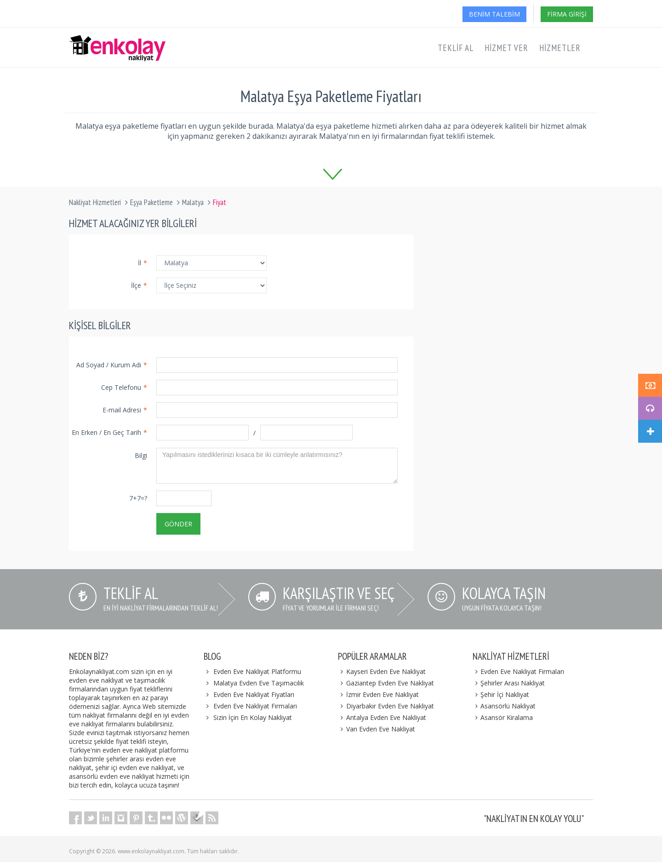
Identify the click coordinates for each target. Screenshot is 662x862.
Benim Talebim (494, 14)
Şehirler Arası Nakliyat (509, 683)
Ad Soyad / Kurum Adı (111, 364)
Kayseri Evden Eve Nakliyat (382, 671)
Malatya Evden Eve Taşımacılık (258, 683)
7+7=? (138, 498)
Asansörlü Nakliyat (504, 706)
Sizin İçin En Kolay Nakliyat (252, 717)
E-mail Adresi (125, 409)
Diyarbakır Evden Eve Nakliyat (386, 706)
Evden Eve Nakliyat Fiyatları (253, 694)
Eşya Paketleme (151, 202)
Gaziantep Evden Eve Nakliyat (386, 683)
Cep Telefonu (124, 387)
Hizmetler (560, 47)
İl (142, 262)
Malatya (193, 202)
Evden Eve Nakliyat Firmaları (255, 706)
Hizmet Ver (506, 47)
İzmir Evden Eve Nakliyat (378, 694)
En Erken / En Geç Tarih (109, 432)
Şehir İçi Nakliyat (501, 694)
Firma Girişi (567, 14)
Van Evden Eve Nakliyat (376, 729)
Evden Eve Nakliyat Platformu (257, 671)
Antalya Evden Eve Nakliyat (382, 717)
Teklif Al (456, 47)
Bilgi (141, 455)
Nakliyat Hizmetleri (95, 202)
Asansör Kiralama (503, 717)
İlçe (139, 285)
